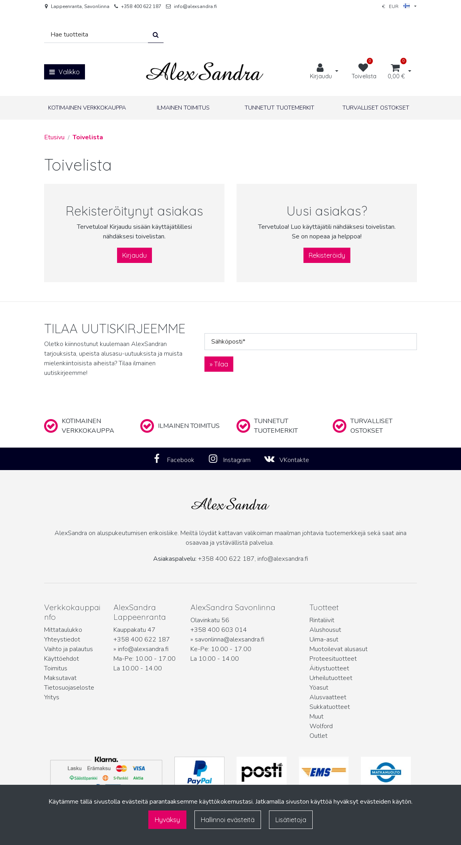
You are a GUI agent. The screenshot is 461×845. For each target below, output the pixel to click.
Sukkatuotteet (329, 706)
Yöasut (318, 687)
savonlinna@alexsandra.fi (230, 639)
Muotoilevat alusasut (338, 649)
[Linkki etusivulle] (205, 71)
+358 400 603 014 (218, 629)
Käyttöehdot (61, 658)
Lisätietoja (290, 820)
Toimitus (55, 668)
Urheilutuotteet (330, 678)
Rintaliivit (321, 620)
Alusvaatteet (327, 697)
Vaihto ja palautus (68, 649)
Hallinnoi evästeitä (228, 820)
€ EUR (396, 6)
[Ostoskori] (396, 71)
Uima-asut (323, 639)
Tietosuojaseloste (69, 687)
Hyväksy (167, 820)
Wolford (321, 726)
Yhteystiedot (62, 639)
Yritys (51, 697)
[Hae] (96, 34)
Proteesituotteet (333, 658)
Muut (316, 716)
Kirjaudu (134, 255)
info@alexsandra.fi (195, 6)
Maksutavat (60, 678)
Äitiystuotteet (329, 668)
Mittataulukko (63, 629)
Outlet (318, 735)
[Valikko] (64, 71)
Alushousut (325, 629)
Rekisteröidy (327, 255)
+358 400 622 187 (141, 6)
